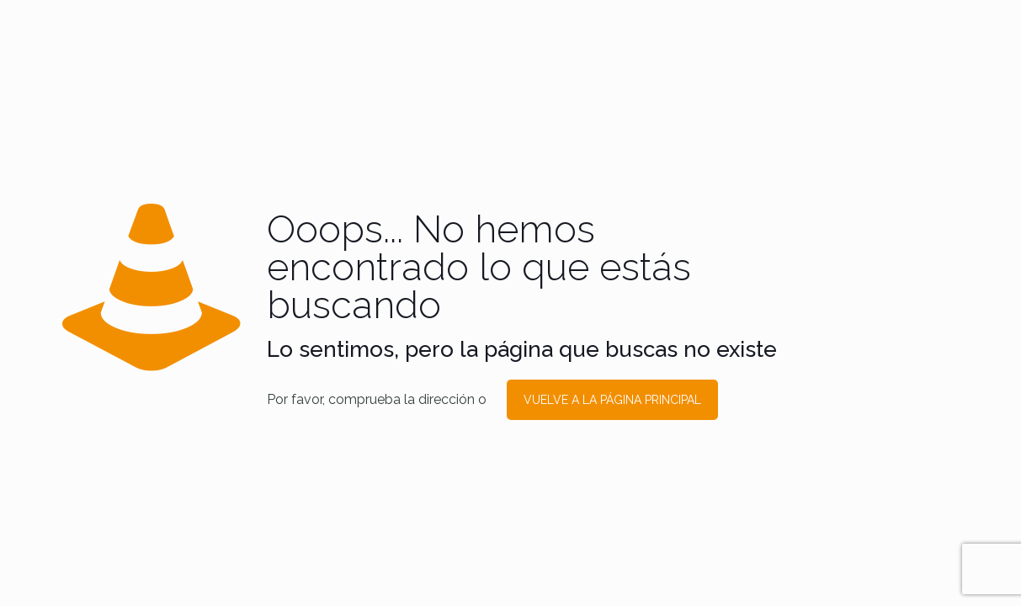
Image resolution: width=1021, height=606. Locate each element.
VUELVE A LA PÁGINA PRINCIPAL (612, 400)
